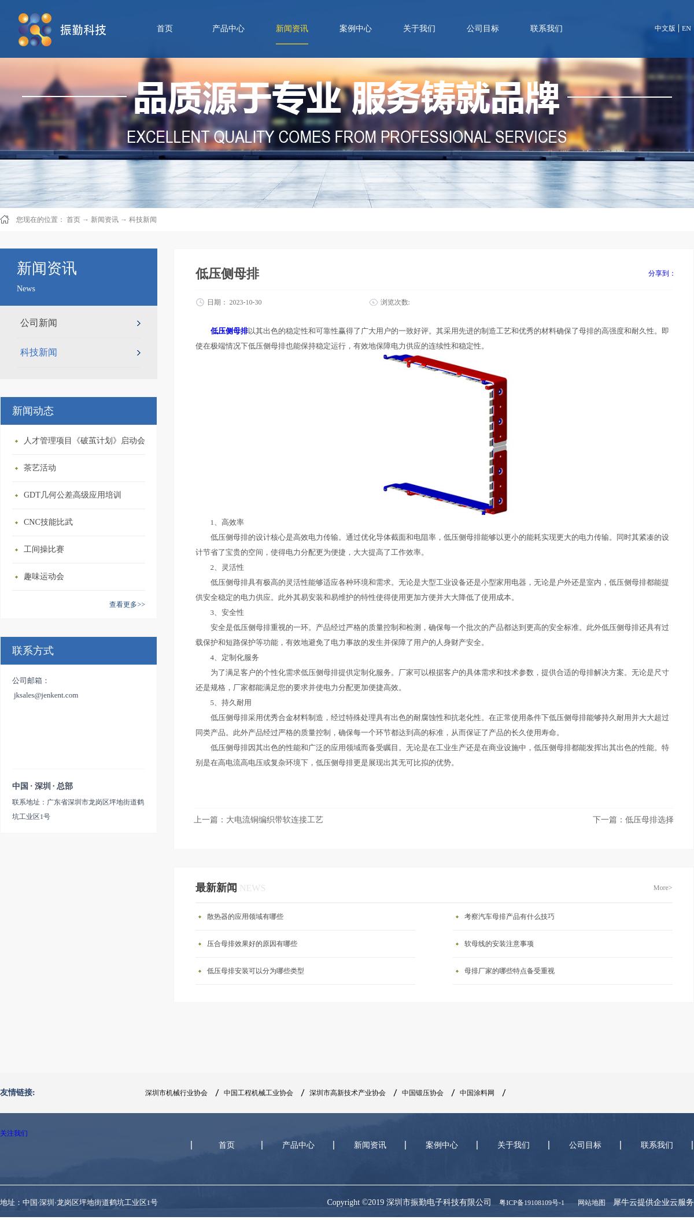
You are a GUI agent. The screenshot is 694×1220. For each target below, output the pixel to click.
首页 (165, 28)
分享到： (662, 273)
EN (686, 28)
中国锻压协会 (423, 1093)
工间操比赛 (44, 549)
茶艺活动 (40, 467)
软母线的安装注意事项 (499, 944)
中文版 (665, 28)
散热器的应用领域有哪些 (245, 917)
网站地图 (590, 1203)
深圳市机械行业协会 (176, 1093)
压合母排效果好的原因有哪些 (252, 944)
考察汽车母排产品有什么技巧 (509, 917)
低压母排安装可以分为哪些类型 (255, 971)
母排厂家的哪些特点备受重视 (509, 971)
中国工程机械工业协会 (258, 1093)
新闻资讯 (105, 220)
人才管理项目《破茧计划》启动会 (84, 440)
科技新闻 (143, 220)
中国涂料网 (477, 1093)
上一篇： (258, 819)
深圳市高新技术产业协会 (347, 1093)
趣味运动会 (44, 576)
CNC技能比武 (48, 522)
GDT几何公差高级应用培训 (72, 495)
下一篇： (633, 819)
